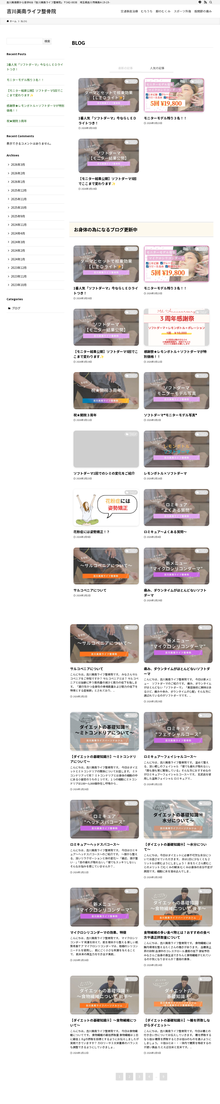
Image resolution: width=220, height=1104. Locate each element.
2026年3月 (18, 164)
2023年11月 (19, 276)
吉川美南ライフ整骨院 (31, 11)
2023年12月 (19, 268)
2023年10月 (19, 285)
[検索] (210, 2)
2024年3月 (18, 242)
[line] (200, 2)
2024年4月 (18, 233)
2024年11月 (19, 225)
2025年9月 (18, 216)
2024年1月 (18, 259)
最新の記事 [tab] (125, 68)
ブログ (16, 308)
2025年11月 (19, 199)
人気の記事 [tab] (157, 68)
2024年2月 (18, 250)
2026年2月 (18, 173)
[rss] (205, 2)
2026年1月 (18, 182)
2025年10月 (19, 207)
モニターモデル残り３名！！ (25, 80)
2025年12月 (19, 190)
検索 (47, 41)
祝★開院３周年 (17, 121)
